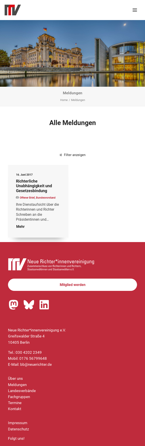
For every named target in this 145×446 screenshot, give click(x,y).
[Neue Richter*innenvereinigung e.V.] (43, 10)
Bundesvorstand (46, 197)
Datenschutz (18, 429)
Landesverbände (22, 390)
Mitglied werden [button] (72, 285)
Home (64, 100)
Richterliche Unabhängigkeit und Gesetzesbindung (34, 186)
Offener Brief (27, 197)
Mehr (20, 226)
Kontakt (14, 409)
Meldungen (17, 384)
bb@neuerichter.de (36, 364)
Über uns (15, 378)
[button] (135, 10)
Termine (15, 403)
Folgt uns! (16, 438)
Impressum (17, 423)
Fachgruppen (19, 397)
